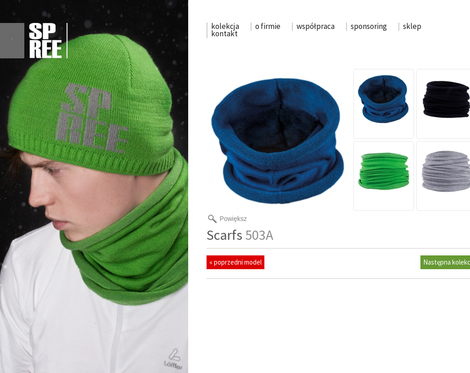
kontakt (224, 33)
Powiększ (233, 218)
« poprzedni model (235, 262)
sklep (412, 26)
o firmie (267, 26)
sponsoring (369, 26)
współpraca (316, 26)
